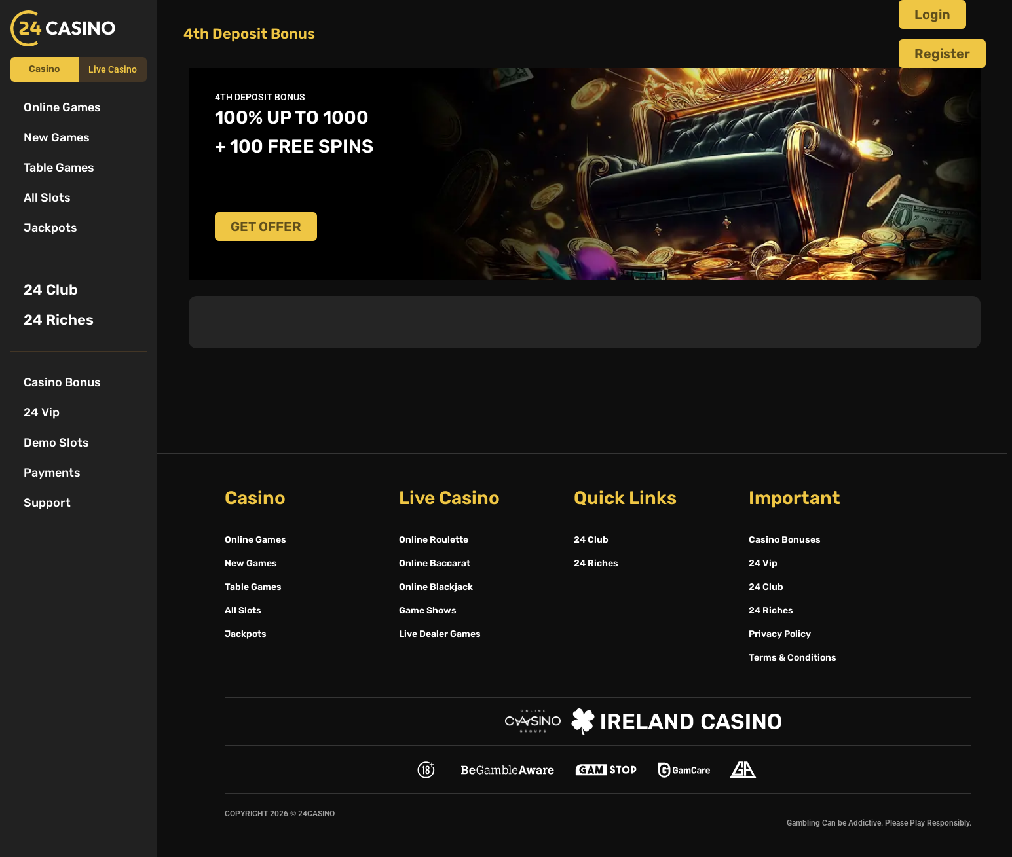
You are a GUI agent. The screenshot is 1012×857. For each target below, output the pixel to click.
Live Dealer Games (440, 634)
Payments (52, 472)
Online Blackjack (436, 587)
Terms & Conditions (792, 657)
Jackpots (50, 228)
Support (47, 503)
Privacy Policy (780, 634)
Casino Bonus (62, 382)
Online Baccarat (434, 563)
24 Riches (59, 320)
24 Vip (42, 412)
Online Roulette (433, 539)
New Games (57, 137)
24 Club (51, 290)
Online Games (62, 107)
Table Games (59, 167)
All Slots (47, 198)
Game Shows (428, 610)
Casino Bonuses (785, 539)
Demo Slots (56, 442)
